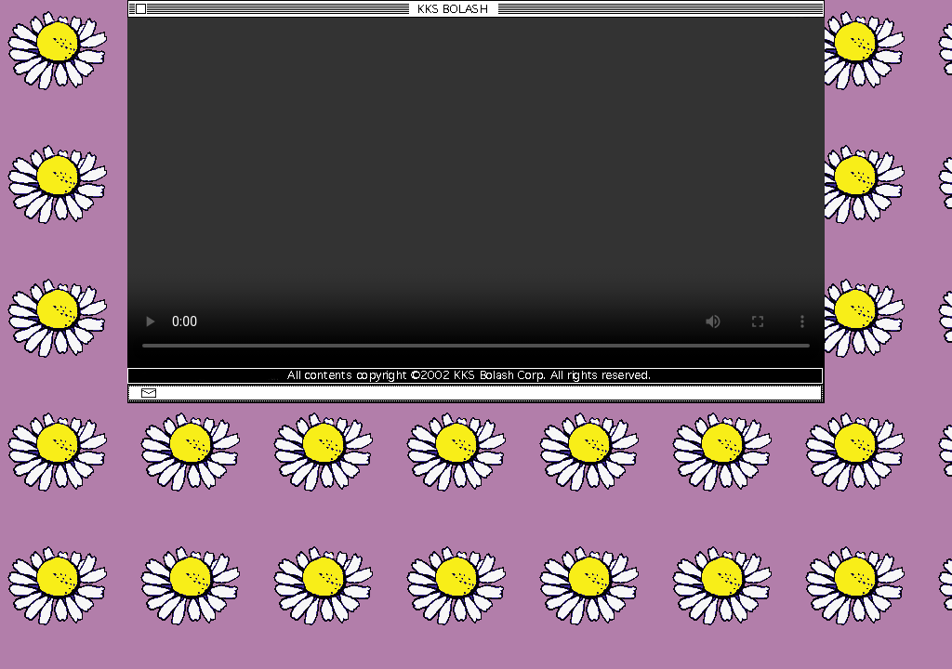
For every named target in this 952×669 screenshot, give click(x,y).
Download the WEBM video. (476, 192)
